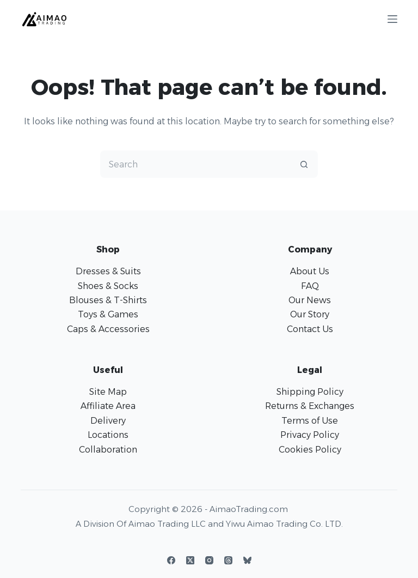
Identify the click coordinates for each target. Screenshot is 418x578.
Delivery (108, 421)
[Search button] (304, 164)
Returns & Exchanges (309, 406)
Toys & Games (108, 314)
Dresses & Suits (108, 271)
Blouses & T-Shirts (108, 300)
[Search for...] (195, 164)
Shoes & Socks (108, 286)
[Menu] (392, 19)
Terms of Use (309, 421)
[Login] (331, 19)
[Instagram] (209, 560)
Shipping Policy (309, 392)
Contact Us (310, 329)
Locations (108, 435)
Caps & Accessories (108, 329)
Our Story (309, 314)
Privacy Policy (309, 435)
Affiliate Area (108, 406)
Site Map (108, 392)
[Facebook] (171, 560)
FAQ (310, 286)
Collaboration (108, 449)
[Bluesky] (247, 560)
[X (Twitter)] (190, 560)
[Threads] (228, 560)
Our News (309, 300)
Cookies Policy (310, 449)
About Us (309, 271)
